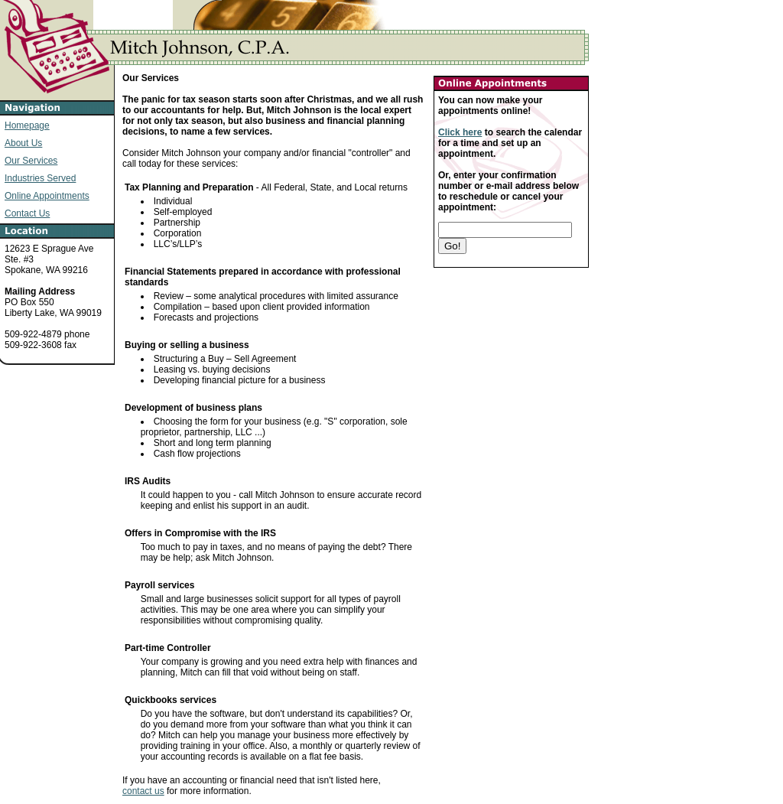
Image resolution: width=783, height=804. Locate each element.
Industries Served (40, 178)
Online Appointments (47, 195)
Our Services (31, 160)
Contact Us (27, 213)
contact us (143, 791)
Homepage (27, 125)
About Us (23, 143)
